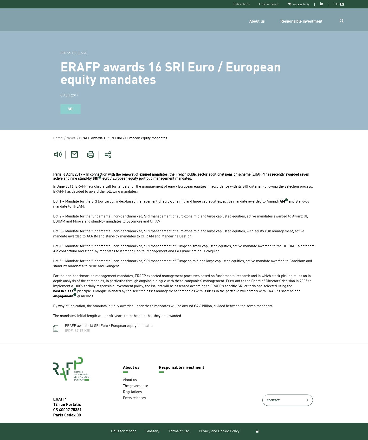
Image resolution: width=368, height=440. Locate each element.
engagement (63, 296)
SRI (95, 179)
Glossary (152, 431)
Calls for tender (123, 431)
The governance (135, 386)
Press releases (268, 4)
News (70, 138)
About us (257, 22)
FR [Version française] (336, 4)
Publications (242, 4)
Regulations (132, 392)
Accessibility (299, 4)
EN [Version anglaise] (342, 4)
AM (282, 202)
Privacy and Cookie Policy (219, 431)
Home (58, 138)
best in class (63, 291)
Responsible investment (301, 22)
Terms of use (179, 431)
